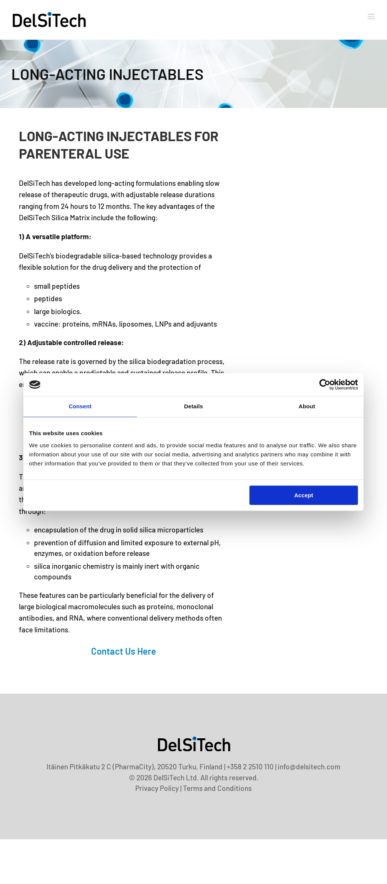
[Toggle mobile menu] (372, 16)
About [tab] (307, 406)
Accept (303, 495)
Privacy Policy (157, 788)
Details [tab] (193, 406)
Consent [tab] (80, 406)
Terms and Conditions (217, 788)
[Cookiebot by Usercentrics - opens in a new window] (325, 384)
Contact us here (123, 651)
